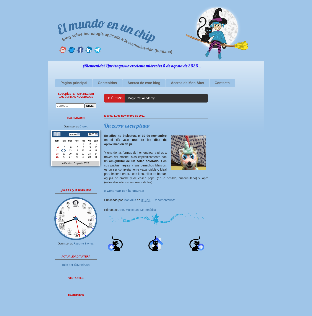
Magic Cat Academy (141, 98)
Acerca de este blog (144, 83)
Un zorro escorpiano (127, 125)
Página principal (73, 83)
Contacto (222, 83)
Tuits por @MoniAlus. (76, 265)
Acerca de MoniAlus (187, 83)
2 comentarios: (165, 200)
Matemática (148, 210)
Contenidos (107, 83)
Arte (121, 210)
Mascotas (132, 210)
